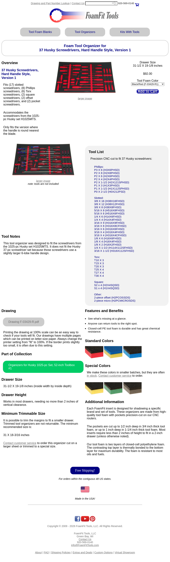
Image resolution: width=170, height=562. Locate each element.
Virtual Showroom (125, 552)
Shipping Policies (61, 552)
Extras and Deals (82, 552)
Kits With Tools (129, 32)
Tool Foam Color (147, 80)
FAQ (46, 552)
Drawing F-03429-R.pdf (23, 321)
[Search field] (101, 3)
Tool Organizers (85, 32)
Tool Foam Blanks (40, 32)
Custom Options (103, 552)
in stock (92, 375)
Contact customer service (19, 443)
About (38, 552)
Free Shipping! (85, 470)
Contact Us (78, 3)
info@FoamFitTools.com (85, 545)
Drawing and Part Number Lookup (50, 3)
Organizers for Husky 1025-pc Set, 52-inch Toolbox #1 (41, 366)
